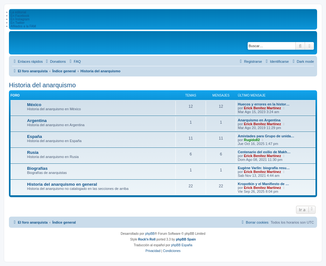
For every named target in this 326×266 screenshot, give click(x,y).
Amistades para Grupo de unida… (266, 136)
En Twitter (18, 23)
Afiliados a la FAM (23, 26)
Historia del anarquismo (42, 85)
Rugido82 (252, 140)
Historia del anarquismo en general (62, 184)
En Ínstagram (20, 19)
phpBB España (181, 245)
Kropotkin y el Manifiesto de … (263, 184)
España (34, 136)
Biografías (37, 168)
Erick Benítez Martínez (262, 108)
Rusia (33, 152)
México (34, 104)
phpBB (150, 233)
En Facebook (20, 16)
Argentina (37, 120)
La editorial (18, 12)
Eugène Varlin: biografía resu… (264, 168)
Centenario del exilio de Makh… (264, 152)
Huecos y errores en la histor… (264, 104)
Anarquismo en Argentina (259, 120)
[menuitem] (55, 61)
